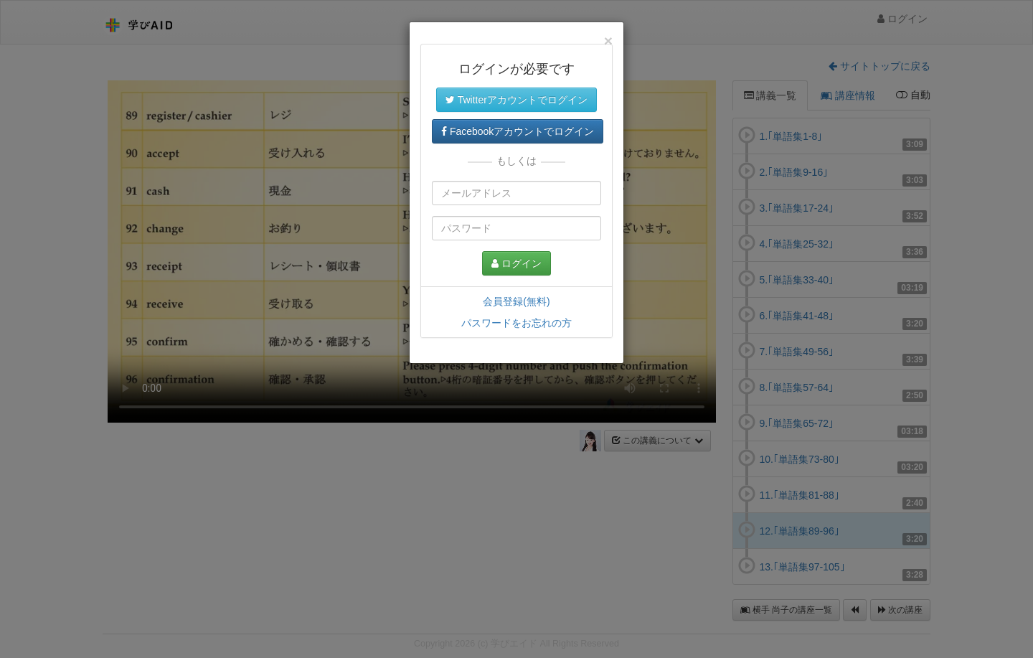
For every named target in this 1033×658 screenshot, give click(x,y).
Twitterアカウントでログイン (516, 99)
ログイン (516, 263)
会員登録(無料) (516, 301)
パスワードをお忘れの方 (516, 323)
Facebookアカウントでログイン (517, 131)
